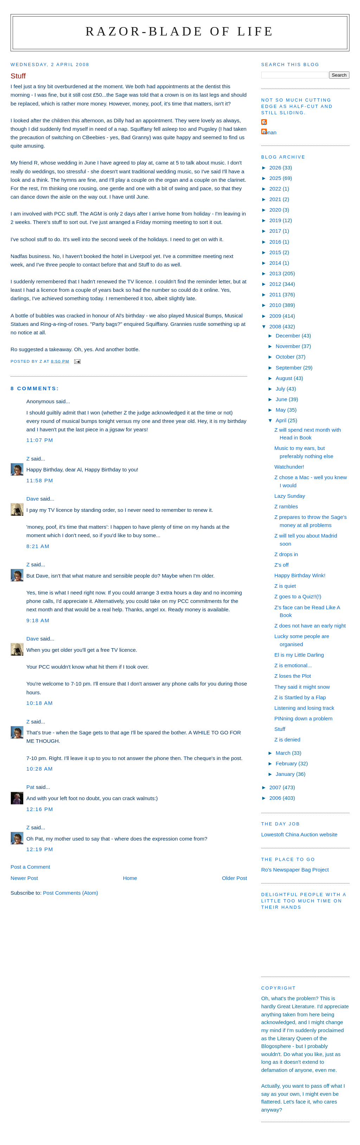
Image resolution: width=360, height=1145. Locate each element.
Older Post (234, 878)
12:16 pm (39, 809)
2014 (276, 263)
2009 (276, 316)
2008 (276, 326)
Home (130, 878)
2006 (276, 798)
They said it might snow (302, 687)
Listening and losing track (304, 708)
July (281, 389)
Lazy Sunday (290, 496)
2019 (276, 220)
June (282, 399)
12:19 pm (39, 849)
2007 (276, 787)
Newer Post (24, 878)
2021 (276, 199)
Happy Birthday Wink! (300, 575)
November (289, 346)
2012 (276, 284)
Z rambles (286, 506)
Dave (32, 499)
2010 (276, 305)
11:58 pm (39, 480)
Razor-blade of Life (180, 31)
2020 (276, 210)
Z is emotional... (293, 665)
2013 (276, 273)
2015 (276, 252)
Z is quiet (285, 586)
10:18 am (39, 703)
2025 (276, 178)
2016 (276, 242)
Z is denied (288, 739)
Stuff (280, 729)
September (289, 368)
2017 (276, 231)
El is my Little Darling (299, 655)
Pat (30, 787)
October (286, 357)
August (285, 378)
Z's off (282, 565)
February (287, 763)
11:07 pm (39, 440)
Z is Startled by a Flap (300, 697)
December (289, 336)
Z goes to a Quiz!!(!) (298, 596)
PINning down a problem (304, 718)
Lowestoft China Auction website (299, 834)
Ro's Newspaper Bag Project (295, 870)
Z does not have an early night (310, 626)
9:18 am (38, 620)
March (284, 753)
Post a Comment (30, 867)
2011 (276, 294)
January (286, 774)
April (282, 420)
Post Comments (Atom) (70, 893)
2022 (276, 189)
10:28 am (39, 769)
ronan (270, 132)
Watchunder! (289, 467)
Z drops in (286, 554)
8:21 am (38, 546)
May (281, 410)
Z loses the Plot (293, 676)
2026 (276, 168)
